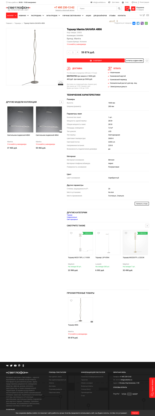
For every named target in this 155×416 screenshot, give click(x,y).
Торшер (69, 215)
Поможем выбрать (55, 386)
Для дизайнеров (100, 15)
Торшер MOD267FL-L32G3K (133, 257)
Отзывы (112, 15)
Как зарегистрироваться (57, 376)
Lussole (98, 264)
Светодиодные (72, 219)
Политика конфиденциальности (92, 373)
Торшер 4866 (73, 323)
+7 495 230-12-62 (64, 7)
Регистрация (144, 2)
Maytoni (71, 264)
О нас (83, 392)
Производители (86, 389)
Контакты (122, 15)
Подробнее (10, 406)
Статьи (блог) (86, 386)
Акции (88, 15)
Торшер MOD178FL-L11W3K (79, 257)
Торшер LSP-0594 (102, 257)
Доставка (113, 2)
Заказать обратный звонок (64, 10)
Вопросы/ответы (87, 382)
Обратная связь (54, 389)
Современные (72, 217)
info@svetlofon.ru (99, 2)
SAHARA (79, 35)
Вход (134, 2)
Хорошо (135, 413)
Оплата (51, 379)
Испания (83, 41)
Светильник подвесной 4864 (47, 135)
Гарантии (84, 376)
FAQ (125, 2)
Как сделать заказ (55, 373)
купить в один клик (126, 61)
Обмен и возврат (87, 379)
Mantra (10, 141)
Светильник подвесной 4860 (18, 135)
